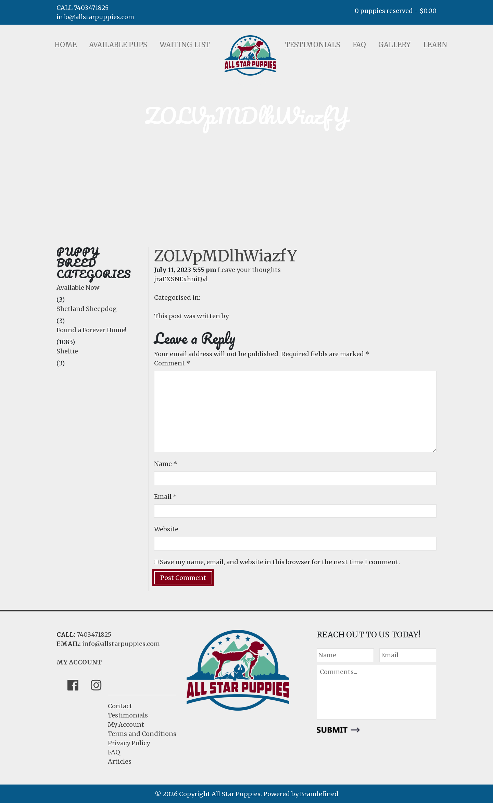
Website (166, 529)
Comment (172, 363)
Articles (119, 761)
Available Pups (118, 44)
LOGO (250, 55)
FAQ (359, 44)
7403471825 (94, 634)
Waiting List (185, 44)
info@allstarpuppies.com (95, 17)
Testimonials (312, 44)
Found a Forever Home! (91, 330)
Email (165, 497)
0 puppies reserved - (396, 11)
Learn (435, 44)
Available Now (77, 288)
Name (165, 464)
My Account (126, 724)
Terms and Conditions (142, 734)
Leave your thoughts (249, 270)
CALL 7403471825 (82, 8)
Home (65, 44)
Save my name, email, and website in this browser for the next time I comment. (280, 562)
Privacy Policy (129, 743)
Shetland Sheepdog (86, 309)
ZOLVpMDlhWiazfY (225, 255)
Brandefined (319, 794)
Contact (120, 706)
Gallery (394, 44)
